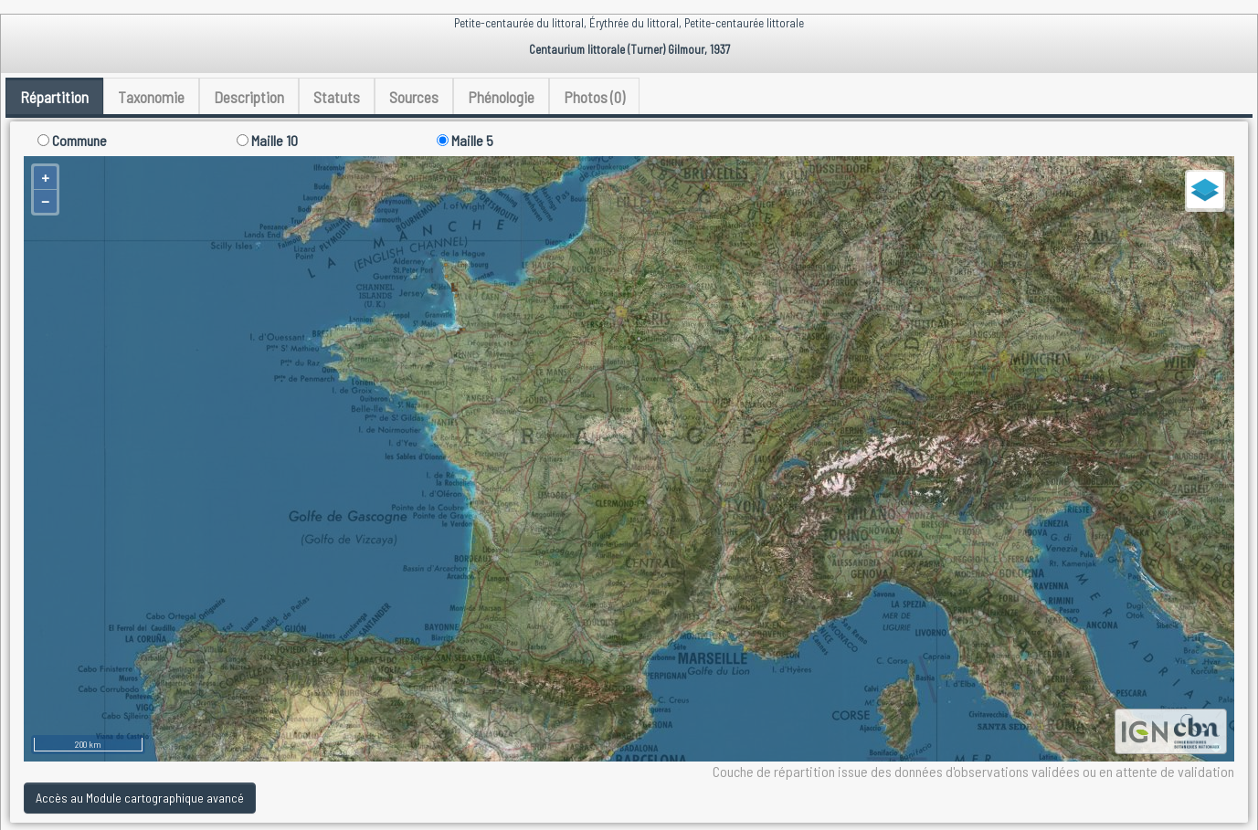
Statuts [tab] (336, 97)
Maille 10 (267, 140)
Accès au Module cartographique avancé (140, 797)
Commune (72, 140)
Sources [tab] (414, 97)
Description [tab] (249, 97)
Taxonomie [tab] (151, 97)
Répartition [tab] (54, 97)
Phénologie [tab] (501, 97)
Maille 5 (465, 140)
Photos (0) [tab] (594, 97)
